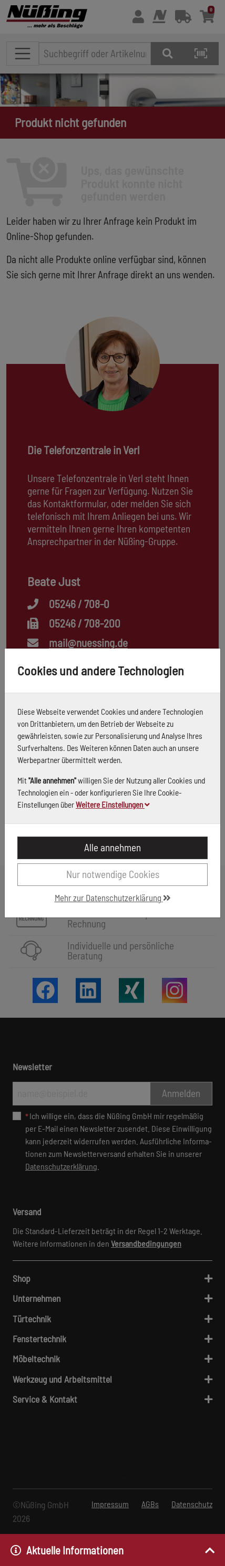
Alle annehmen (112, 847)
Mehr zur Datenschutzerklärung (113, 897)
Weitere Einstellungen (113, 804)
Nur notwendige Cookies (112, 874)
